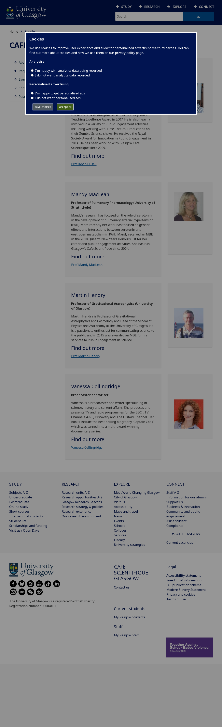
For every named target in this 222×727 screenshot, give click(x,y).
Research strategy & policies (83, 507)
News (118, 516)
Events (24, 79)
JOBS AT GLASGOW (183, 534)
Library (119, 540)
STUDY (15, 484)
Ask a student (176, 521)
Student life (18, 521)
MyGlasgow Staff (126, 635)
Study (126, 7)
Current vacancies (179, 542)
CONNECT (175, 484)
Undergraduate (20, 497)
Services (120, 535)
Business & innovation (183, 507)
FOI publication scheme (183, 585)
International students (26, 516)
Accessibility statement (183, 575)
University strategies (129, 544)
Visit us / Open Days (24, 530)
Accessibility (123, 507)
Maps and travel (126, 511)
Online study (18, 507)
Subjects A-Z (18, 492)
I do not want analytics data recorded (62, 75)
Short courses (19, 511)
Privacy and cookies (180, 594)
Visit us (119, 502)
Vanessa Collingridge (87, 447)
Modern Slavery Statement (186, 590)
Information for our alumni (186, 497)
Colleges (120, 530)
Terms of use (176, 599)
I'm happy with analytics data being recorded (68, 70)
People (24, 71)
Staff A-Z (172, 492)
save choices (43, 107)
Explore (179, 7)
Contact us (122, 587)
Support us (174, 502)
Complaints (174, 526)
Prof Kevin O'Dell (84, 164)
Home (13, 31)
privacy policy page (129, 53)
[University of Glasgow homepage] (26, 12)
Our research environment (81, 516)
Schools (119, 526)
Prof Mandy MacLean (87, 265)
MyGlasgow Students (129, 617)
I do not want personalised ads (58, 98)
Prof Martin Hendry (85, 356)
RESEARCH (71, 484)
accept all (65, 107)
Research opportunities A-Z (82, 497)
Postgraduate (19, 502)
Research (152, 7)
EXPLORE (122, 484)
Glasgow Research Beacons (82, 502)
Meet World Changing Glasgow (137, 492)
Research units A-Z (76, 492)
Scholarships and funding (28, 526)
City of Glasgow (125, 497)
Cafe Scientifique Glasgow (131, 572)
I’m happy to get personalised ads (60, 93)
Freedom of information (183, 580)
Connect (206, 7)
